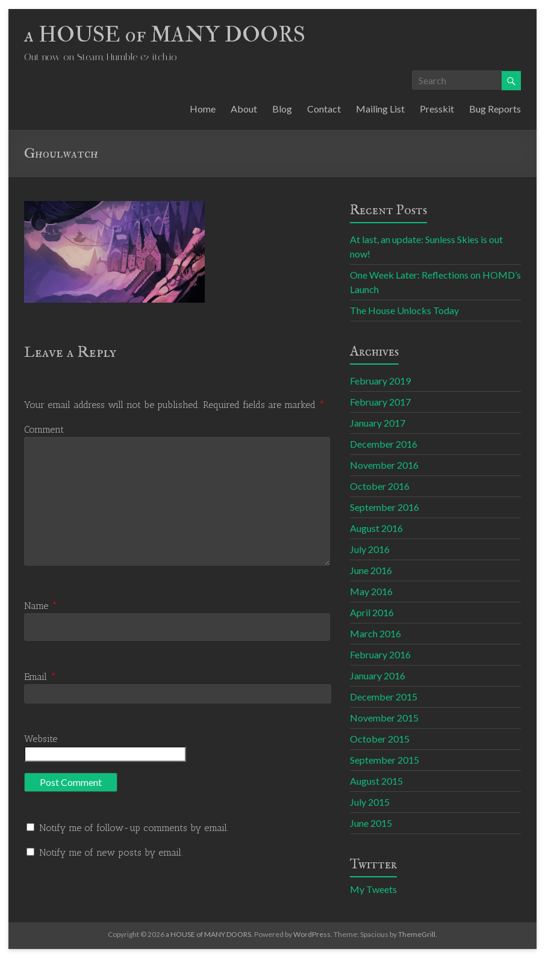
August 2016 (376, 528)
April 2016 (372, 612)
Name (40, 605)
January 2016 (377, 675)
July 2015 (370, 802)
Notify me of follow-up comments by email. (134, 827)
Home (203, 108)
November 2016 (384, 465)
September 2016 (384, 507)
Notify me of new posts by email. (111, 852)
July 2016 (370, 549)
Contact (324, 108)
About (244, 108)
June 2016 (371, 570)
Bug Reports (495, 108)
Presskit (437, 108)
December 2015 (383, 696)
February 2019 (380, 380)
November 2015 (384, 717)
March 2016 (375, 633)
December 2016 (383, 444)
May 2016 (371, 591)
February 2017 (380, 401)
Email (40, 676)
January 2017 (377, 422)
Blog (282, 108)
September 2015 (384, 759)
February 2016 (380, 654)
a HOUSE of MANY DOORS (164, 34)
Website (40, 738)
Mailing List (380, 108)
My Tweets (373, 889)
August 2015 (376, 780)
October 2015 (380, 738)
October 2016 (380, 486)
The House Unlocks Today (404, 310)
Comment (44, 429)
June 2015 (371, 823)
